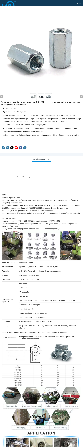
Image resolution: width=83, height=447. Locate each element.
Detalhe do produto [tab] (41, 159)
